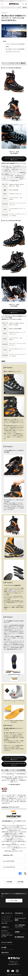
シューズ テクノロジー (9, 861)
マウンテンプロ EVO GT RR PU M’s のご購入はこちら (14, 159)
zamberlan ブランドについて (13, 51)
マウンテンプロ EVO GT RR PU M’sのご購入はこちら (14, 758)
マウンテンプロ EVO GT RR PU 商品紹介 (15, 44)
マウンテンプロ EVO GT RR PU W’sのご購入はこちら (14, 764)
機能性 (7, 46)
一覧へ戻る (8, 881)
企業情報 (17, 932)
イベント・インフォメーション (8, 7)
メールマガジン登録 (12, 900)
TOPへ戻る (19, 881)
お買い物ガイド (4, 931)
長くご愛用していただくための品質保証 (15, 49)
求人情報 (3, 947)
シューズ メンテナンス (9, 867)
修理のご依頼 (4, 923)
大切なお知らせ (19, 913)
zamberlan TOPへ (8, 855)
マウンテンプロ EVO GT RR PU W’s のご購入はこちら (14, 311)
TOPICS (19, 7)
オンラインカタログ (5, 933)
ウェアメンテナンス (5, 919)
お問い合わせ (5, 952)
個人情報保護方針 (19, 937)
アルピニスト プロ (11, 591)
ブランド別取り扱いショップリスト (20, 926)
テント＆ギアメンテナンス (7, 921)
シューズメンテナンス (6, 917)
